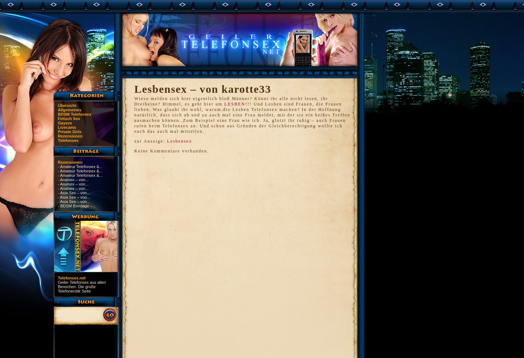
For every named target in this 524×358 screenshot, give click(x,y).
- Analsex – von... (73, 180)
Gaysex (65, 123)
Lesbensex (179, 141)
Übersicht (67, 105)
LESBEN (235, 104)
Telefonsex (68, 140)
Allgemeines (70, 110)
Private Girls (70, 132)
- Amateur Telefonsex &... (80, 166)
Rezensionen (70, 136)
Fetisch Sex (69, 118)
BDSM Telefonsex (74, 114)
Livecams (67, 127)
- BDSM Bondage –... (77, 206)
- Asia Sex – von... (74, 193)
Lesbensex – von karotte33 (202, 89)
